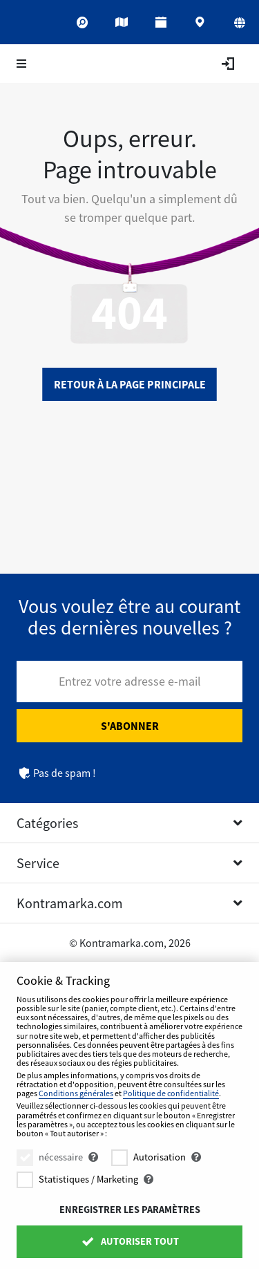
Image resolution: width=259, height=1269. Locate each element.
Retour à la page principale (130, 384)
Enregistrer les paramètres (129, 1209)
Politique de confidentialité (171, 1093)
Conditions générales (76, 1093)
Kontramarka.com (70, 903)
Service (38, 863)
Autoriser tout (129, 1241)
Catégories (47, 822)
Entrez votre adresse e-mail (130, 681)
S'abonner (130, 726)
